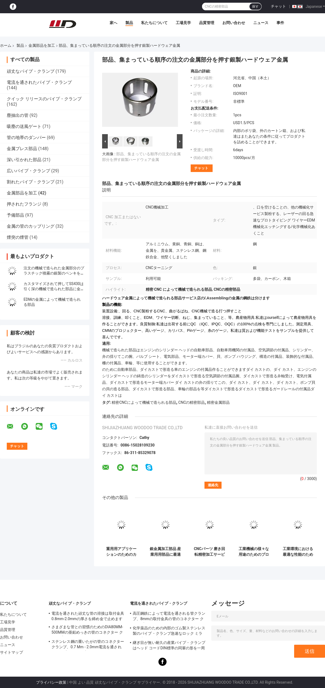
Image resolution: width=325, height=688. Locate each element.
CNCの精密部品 (191, 402)
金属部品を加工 (41, 45)
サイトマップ (11, 652)
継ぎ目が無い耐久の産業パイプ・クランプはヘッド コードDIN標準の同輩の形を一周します (169, 646)
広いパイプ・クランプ (28, 170)
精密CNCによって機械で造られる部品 (144, 402)
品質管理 (206, 23)
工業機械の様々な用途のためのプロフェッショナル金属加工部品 (254, 552)
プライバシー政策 (51, 682)
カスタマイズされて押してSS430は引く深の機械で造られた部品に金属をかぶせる (54, 289)
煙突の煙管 (17, 237)
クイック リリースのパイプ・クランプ (44, 98)
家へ (113, 23)
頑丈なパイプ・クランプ (30, 71)
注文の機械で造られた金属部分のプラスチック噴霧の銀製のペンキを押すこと (54, 273)
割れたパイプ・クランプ (30, 181)
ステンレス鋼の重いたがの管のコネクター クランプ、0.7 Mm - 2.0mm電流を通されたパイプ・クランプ (87, 645)
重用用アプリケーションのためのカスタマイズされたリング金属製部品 (121, 552)
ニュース (260, 23)
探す (255, 6)
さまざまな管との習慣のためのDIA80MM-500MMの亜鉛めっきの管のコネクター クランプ (87, 630)
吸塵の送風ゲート (24, 126)
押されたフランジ (24, 204)
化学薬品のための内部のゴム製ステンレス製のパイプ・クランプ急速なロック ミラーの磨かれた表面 (169, 631)
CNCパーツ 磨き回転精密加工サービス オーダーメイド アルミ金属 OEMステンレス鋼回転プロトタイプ (209, 552)
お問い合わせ (233, 23)
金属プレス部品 (22, 148)
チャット (278, 6)
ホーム (5, 45)
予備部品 (15, 215)
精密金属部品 (218, 402)
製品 (129, 23)
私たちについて (154, 23)
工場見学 (183, 23)
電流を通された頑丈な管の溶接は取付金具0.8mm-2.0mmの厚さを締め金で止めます (87, 616)
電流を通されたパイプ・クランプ (39, 82)
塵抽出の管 (17, 115)
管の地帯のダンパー (26, 137)
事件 (280, 23)
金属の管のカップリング (30, 226)
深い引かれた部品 (24, 159)
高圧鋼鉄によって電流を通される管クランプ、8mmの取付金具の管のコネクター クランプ (169, 617)
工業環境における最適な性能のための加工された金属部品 (298, 552)
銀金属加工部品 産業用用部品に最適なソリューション (165, 552)
